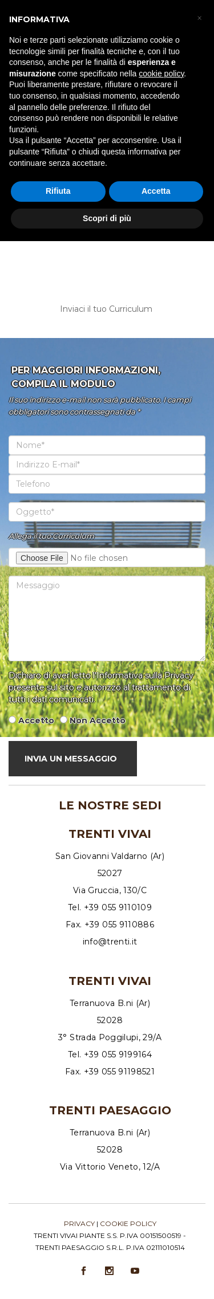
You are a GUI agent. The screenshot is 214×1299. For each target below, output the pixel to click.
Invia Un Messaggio (71, 759)
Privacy (79, 1223)
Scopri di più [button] (107, 218)
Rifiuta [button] (58, 191)
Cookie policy (128, 1223)
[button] (199, 18)
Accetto (36, 720)
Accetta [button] (156, 191)
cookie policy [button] (161, 73)
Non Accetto (98, 720)
